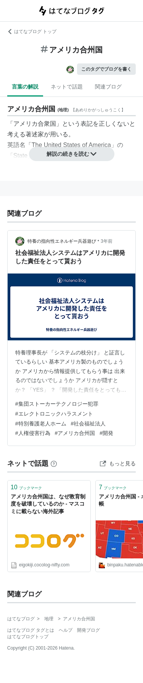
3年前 (106, 241)
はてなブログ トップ (31, 31)
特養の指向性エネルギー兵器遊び (61, 241)
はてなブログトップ (27, 636)
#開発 (106, 433)
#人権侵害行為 (32, 433)
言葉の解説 (25, 87)
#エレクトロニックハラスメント (54, 414)
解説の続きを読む (72, 154)
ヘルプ (65, 630)
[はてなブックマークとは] (54, 463)
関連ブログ (108, 87)
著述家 (35, 134)
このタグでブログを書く (106, 69)
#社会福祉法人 (88, 424)
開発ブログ (88, 630)
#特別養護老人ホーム (40, 424)
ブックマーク (26, 487)
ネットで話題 (67, 87)
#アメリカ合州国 (75, 433)
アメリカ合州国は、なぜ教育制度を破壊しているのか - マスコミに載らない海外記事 (48, 503)
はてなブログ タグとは (30, 630)
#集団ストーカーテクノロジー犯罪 (56, 404)
